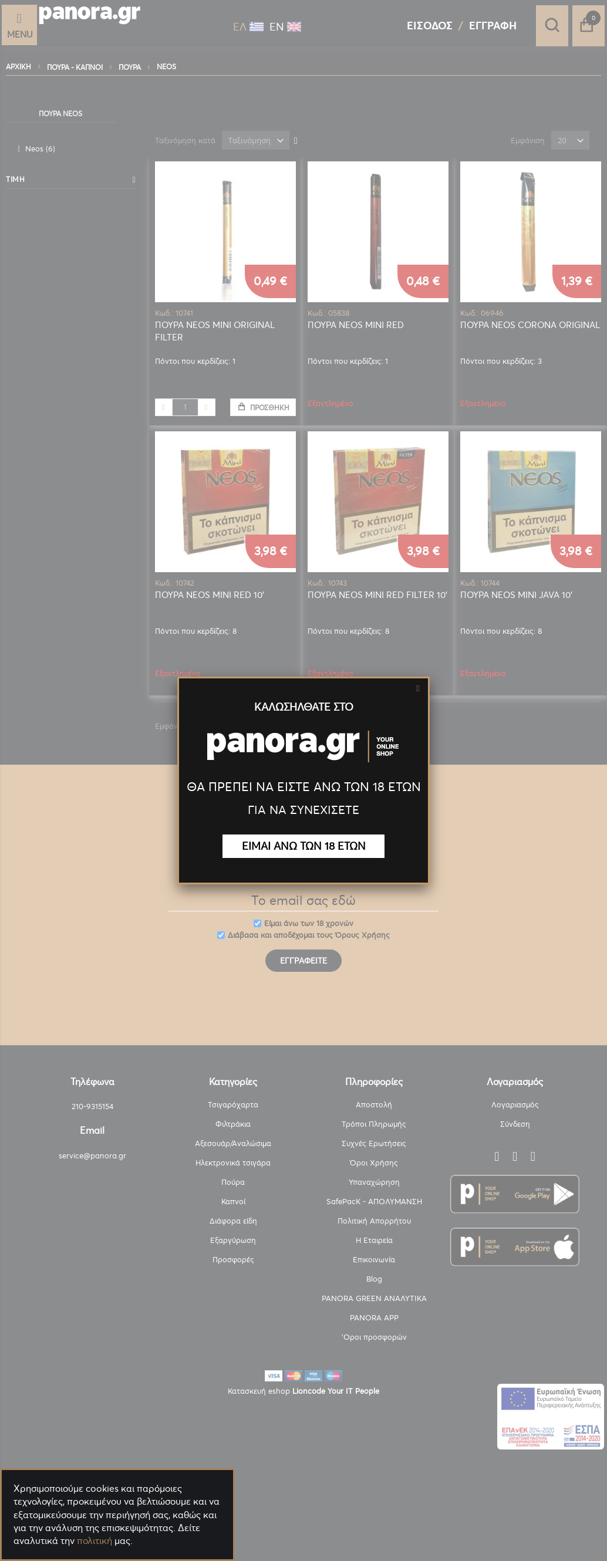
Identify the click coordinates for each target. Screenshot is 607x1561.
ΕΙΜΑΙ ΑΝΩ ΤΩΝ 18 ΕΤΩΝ (304, 846)
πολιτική (94, 1540)
